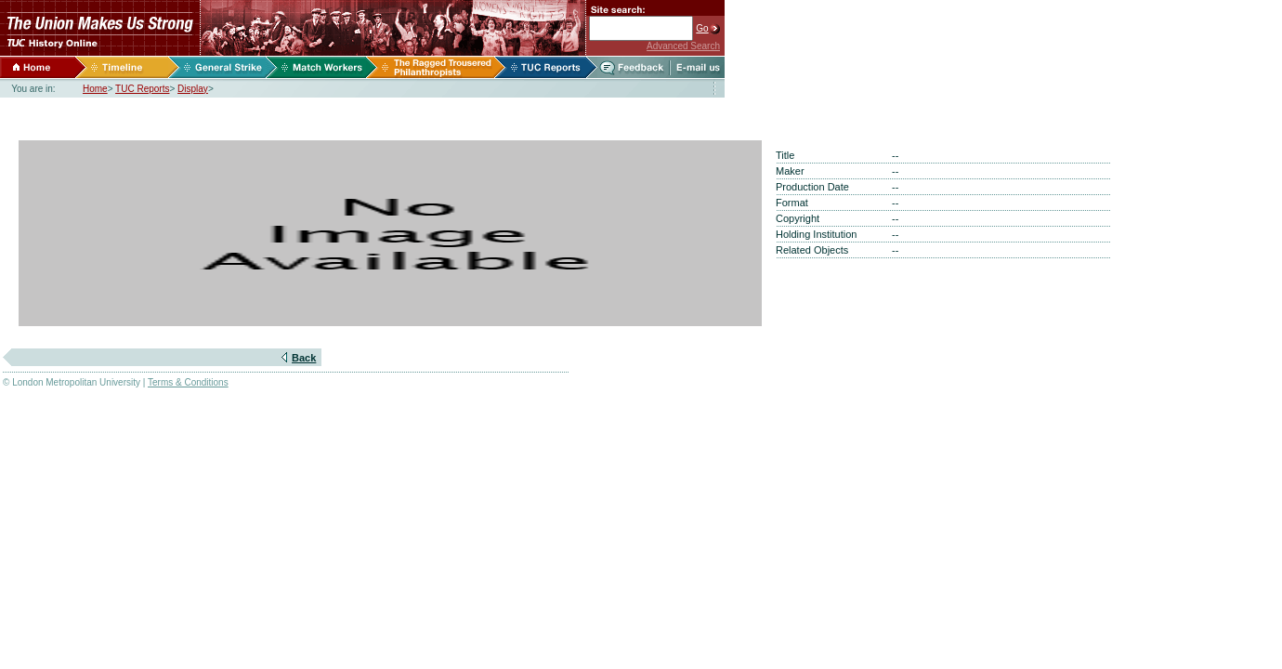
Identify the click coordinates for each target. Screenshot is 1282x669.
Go (702, 28)
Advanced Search (683, 46)
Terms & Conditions (188, 382)
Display (192, 89)
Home (95, 89)
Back (304, 357)
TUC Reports (142, 89)
